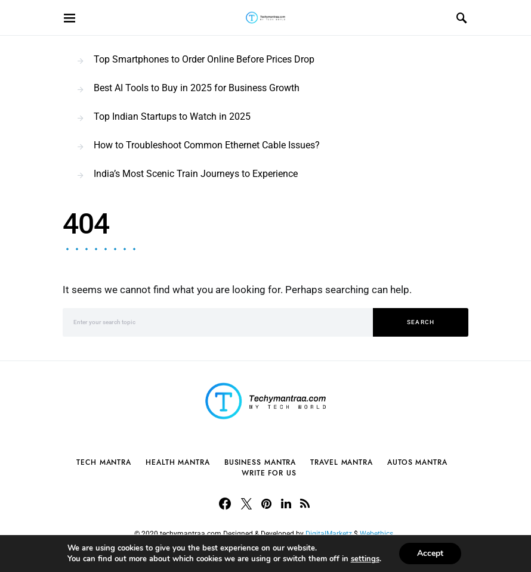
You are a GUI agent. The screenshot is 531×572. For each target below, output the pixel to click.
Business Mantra (260, 462)
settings (365, 559)
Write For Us (269, 473)
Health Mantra (178, 462)
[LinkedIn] (286, 503)
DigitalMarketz (328, 534)
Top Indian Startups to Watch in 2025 (172, 116)
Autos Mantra (417, 462)
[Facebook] (225, 503)
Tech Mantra (103, 462)
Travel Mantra (341, 462)
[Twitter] (246, 503)
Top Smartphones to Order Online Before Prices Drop (204, 59)
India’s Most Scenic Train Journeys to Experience (196, 173)
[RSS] (305, 503)
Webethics (378, 534)
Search (421, 322)
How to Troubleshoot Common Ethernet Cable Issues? (207, 145)
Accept (430, 553)
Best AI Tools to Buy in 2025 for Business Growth (197, 88)
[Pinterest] (266, 503)
